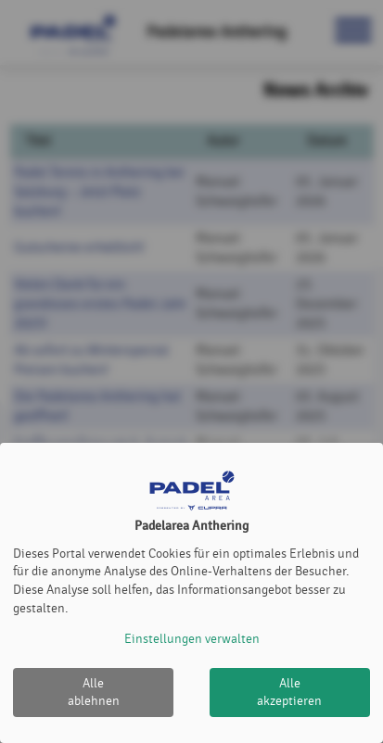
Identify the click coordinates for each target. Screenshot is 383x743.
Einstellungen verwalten (192, 639)
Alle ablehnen (94, 692)
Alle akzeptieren (289, 692)
